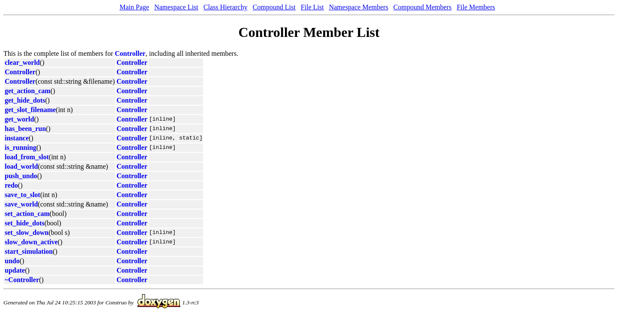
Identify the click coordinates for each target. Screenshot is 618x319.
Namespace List (176, 7)
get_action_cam (28, 90)
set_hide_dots (24, 223)
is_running (20, 147)
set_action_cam (27, 213)
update (15, 270)
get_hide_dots (25, 100)
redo (11, 185)
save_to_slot (22, 194)
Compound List (274, 7)
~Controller (22, 279)
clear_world (22, 62)
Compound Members (423, 7)
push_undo (21, 175)
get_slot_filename (30, 109)
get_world (19, 119)
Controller (130, 53)
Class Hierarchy (225, 7)
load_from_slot (27, 157)
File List (312, 7)
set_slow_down (26, 232)
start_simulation (29, 251)
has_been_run (25, 128)
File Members (476, 7)
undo (12, 260)
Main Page (134, 7)
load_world (21, 166)
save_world (21, 204)
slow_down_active (31, 242)
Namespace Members (358, 7)
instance (17, 138)
